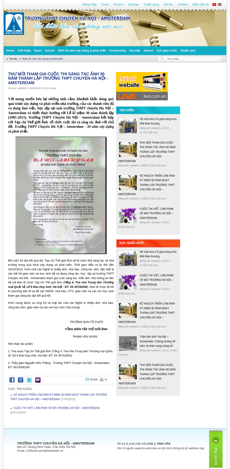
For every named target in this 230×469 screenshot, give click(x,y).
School (50, 50)
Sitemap (133, 4)
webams (23, 88)
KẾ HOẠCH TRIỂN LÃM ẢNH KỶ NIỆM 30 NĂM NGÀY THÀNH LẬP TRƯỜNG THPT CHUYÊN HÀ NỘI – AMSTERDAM (146, 185)
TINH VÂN (163, 443)
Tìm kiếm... (174, 58)
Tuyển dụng (151, 4)
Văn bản (134, 50)
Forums (118, 4)
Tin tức (13, 58)
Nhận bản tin (200, 4)
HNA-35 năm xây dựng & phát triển (82, 50)
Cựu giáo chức (167, 50)
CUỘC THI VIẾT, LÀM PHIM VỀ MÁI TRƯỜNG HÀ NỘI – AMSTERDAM (57, 408)
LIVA (150, 443)
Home (10, 50)
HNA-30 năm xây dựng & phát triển (42, 58)
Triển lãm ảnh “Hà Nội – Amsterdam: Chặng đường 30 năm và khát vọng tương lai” (157, 341)
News (38, 50)
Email (105, 4)
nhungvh (156, 222)
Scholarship (117, 50)
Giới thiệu (24, 50)
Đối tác (168, 4)
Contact (183, 4)
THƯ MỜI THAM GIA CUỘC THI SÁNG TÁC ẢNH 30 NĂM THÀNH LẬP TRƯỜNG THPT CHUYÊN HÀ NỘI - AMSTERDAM (146, 152)
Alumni (148, 50)
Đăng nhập (89, 4)
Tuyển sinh (187, 50)
